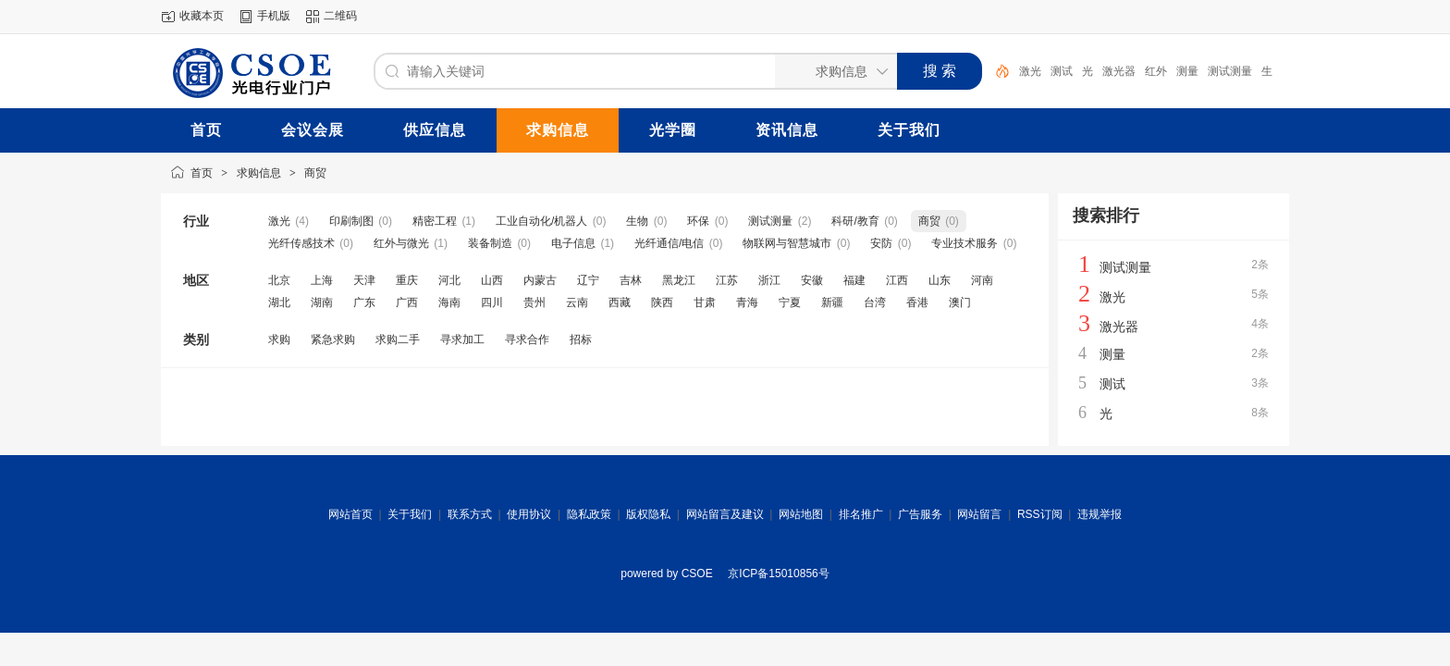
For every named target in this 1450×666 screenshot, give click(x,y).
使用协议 (529, 514)
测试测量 (1230, 71)
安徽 (812, 280)
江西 (897, 280)
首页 (201, 172)
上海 (322, 280)
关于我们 (409, 514)
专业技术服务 (964, 243)
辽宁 (588, 280)
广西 (407, 302)
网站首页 (350, 514)
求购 (279, 339)
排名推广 (861, 514)
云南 (577, 302)
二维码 (340, 15)
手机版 (273, 15)
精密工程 (434, 221)
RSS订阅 (1040, 514)
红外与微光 (401, 243)
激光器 (1119, 71)
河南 (982, 280)
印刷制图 (351, 221)
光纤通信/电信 (669, 243)
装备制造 (490, 243)
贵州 (534, 302)
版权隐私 (648, 514)
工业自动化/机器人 (541, 221)
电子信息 (573, 243)
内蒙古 (540, 280)
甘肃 (705, 302)
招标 (581, 339)
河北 (449, 280)
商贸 (315, 172)
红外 (1156, 71)
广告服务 (920, 514)
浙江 (769, 280)
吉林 (631, 280)
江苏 (727, 280)
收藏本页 (201, 15)
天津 (364, 280)
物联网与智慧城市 (787, 243)
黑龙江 (678, 280)
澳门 (960, 302)
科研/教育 (855, 221)
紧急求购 (333, 339)
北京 (279, 280)
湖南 (322, 302)
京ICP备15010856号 (778, 573)
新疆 (832, 302)
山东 (939, 280)
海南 (449, 302)
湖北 (279, 302)
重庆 (407, 280)
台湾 (875, 302)
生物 (637, 221)
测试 (1062, 71)
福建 (854, 280)
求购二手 (397, 339)
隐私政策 (589, 514)
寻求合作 (527, 339)
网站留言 (979, 514)
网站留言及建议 (725, 514)
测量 (1187, 71)
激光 (1030, 71)
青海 (747, 302)
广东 (364, 302)
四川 (492, 302)
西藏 (619, 302)
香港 (917, 302)
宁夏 (790, 302)
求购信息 (259, 172)
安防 (881, 243)
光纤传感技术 (301, 243)
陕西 (662, 302)
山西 (492, 280)
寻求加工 (462, 339)
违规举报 (1099, 514)
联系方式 (470, 514)
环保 (698, 221)
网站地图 (801, 514)
